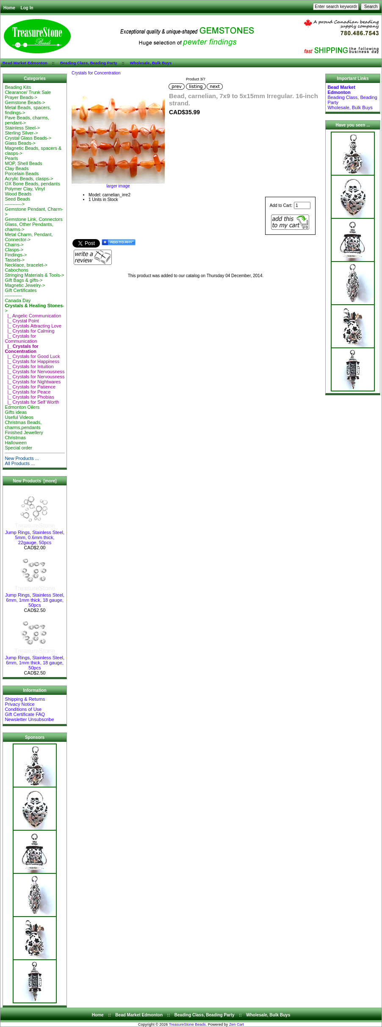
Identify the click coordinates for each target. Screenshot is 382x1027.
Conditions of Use (23, 709)
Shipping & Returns (25, 699)
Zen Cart (236, 1024)
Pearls (11, 158)
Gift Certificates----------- (20, 293)
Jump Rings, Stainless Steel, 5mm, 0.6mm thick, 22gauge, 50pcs (34, 535)
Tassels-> (15, 259)
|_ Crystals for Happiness (32, 361)
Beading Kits (18, 87)
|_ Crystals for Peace (27, 391)
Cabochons (16, 270)
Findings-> (16, 254)
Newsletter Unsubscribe (29, 719)
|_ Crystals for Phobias (29, 396)
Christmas (15, 437)
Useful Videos (19, 417)
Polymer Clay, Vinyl (24, 188)
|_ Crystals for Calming (29, 330)
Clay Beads (16, 168)
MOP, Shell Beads (23, 163)
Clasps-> (14, 249)
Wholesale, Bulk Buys (151, 63)
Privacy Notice (19, 704)
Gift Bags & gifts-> (23, 280)
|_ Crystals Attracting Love (33, 325)
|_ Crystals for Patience (30, 386)
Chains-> (14, 244)
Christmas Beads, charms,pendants (23, 425)
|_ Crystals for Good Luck (32, 356)
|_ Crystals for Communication (21, 338)
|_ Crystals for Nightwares (33, 381)
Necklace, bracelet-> (26, 264)
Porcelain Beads (22, 173)
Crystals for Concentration (96, 73)
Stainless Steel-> (22, 127)
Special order (18, 447)
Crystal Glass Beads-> (28, 137)
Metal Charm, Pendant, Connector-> (29, 237)
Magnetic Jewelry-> (25, 285)
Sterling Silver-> (21, 132)
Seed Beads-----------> (17, 201)
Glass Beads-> (20, 143)
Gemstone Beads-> (25, 102)
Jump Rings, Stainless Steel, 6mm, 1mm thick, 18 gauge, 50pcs (34, 598)
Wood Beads (18, 193)
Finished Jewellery (24, 432)
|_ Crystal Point (22, 320)
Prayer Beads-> (21, 97)
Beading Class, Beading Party (88, 63)
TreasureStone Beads (187, 1024)
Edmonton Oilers (22, 407)
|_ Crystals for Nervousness (34, 371)
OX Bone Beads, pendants (32, 183)
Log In (27, 8)
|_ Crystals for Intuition (29, 366)
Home (9, 8)
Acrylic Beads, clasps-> (29, 178)
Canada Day (17, 300)
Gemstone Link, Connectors (33, 219)
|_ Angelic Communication (33, 315)
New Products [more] (34, 481)
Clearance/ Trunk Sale (28, 92)
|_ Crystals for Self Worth (32, 402)
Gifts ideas (16, 412)
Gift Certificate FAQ (25, 714)
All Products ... (20, 463)
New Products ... (22, 458)
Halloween (15, 442)
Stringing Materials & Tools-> (34, 275)
